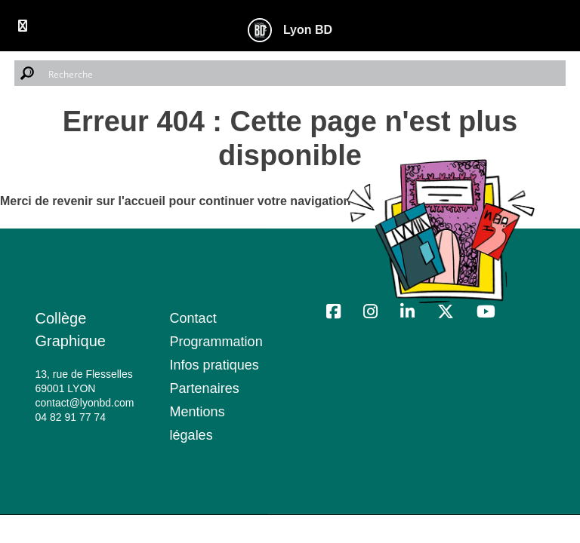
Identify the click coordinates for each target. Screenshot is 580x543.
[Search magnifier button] (27, 73)
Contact (193, 318)
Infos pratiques (214, 365)
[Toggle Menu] (22, 26)
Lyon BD (307, 30)
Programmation (216, 341)
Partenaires (204, 388)
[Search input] (303, 73)
